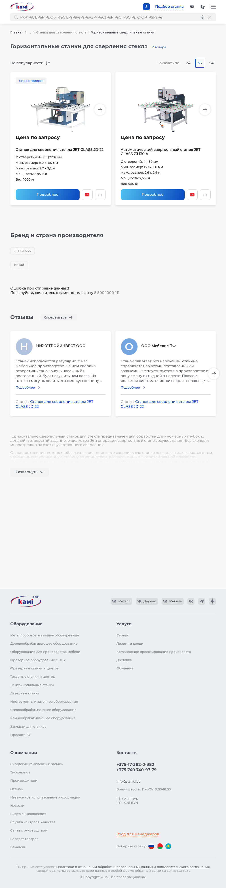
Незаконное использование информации (45, 797)
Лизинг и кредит (130, 644)
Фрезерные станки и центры (34, 668)
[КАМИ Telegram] (201, 601)
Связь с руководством (28, 830)
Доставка (124, 660)
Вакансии (18, 847)
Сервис (122, 635)
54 (211, 63)
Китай (19, 265)
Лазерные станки (25, 693)
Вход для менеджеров (137, 834)
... (30, 32)
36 (200, 63)
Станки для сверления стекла (61, 32)
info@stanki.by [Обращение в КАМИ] (128, 782)
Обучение (124, 668)
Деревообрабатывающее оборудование (44, 644)
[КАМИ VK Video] (121, 601)
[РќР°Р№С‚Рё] (16, 17)
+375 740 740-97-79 (136, 769)
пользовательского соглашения (183, 867)
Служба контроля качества (32, 822)
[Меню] (213, 6)
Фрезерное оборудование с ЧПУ (38, 660)
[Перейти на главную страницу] (22, 6)
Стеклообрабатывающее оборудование (43, 710)
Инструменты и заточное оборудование (44, 702)
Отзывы (16, 789)
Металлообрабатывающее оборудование (44, 635)
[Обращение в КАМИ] (191, 6)
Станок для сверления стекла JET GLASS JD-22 (59, 150)
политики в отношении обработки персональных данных (105, 867)
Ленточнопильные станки (32, 685)
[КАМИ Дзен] (212, 601)
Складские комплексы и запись (36, 764)
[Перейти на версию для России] (151, 846)
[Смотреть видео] (87, 194)
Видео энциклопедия (28, 814)
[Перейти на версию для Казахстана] (168, 846)
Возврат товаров (24, 839)
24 (188, 63)
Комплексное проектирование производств (153, 652)
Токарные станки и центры (32, 677)
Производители (23, 781)
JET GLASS (22, 251)
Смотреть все (55, 317)
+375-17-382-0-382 (202, 6)
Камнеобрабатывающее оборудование (43, 718)
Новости (17, 806)
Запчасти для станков (28, 727)
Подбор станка (169, 6)
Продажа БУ (20, 735)
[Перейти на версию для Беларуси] (160, 846)
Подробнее (47, 194)
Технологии (20, 772)
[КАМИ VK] (190, 601)
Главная (16, 32)
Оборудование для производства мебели (45, 652)
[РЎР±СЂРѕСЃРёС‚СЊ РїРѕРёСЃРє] (209, 17)
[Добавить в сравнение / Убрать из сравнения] (100, 194)
